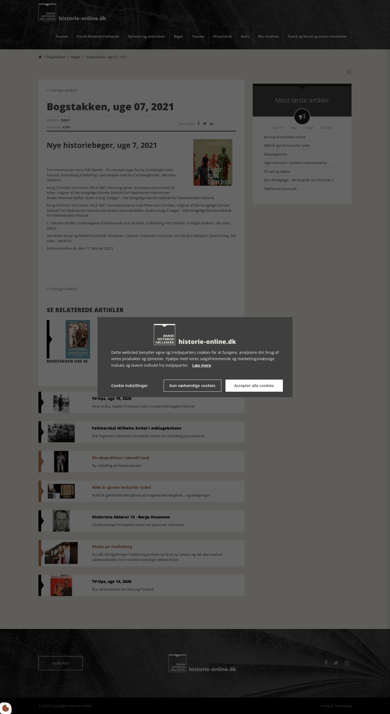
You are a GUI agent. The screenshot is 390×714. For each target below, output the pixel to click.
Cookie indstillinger (129, 385)
